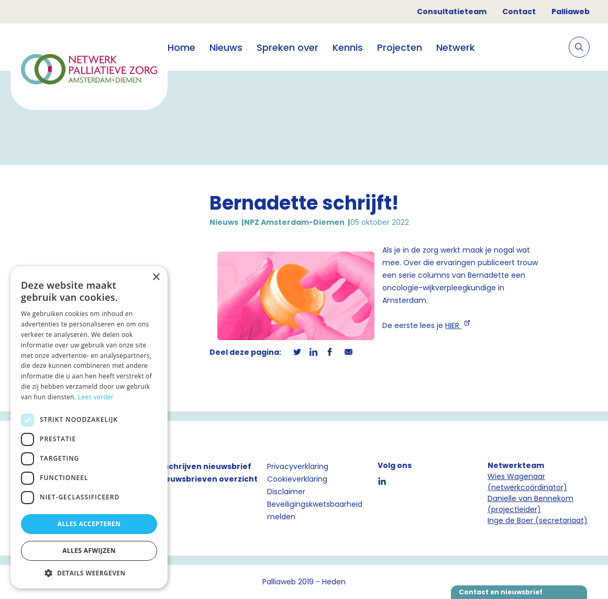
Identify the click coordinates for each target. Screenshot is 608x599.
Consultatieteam (452, 11)
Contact (519, 11)
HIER (453, 325)
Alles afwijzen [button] (89, 550)
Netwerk (455, 47)
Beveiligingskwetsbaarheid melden (314, 510)
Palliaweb (570, 11)
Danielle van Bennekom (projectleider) (530, 504)
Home (181, 47)
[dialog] (89, 427)
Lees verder (96, 397)
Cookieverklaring (297, 479)
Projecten (399, 47)
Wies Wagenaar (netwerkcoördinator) (527, 482)
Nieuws (225, 47)
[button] (89, 573)
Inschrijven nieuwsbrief (204, 466)
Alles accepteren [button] (89, 523)
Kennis (348, 47)
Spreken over (287, 47)
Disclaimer (286, 491)
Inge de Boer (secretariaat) (538, 520)
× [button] (156, 277)
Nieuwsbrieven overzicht (207, 479)
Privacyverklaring (297, 466)
